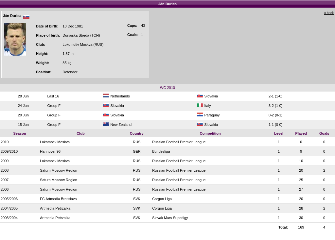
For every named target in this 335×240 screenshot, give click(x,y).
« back (329, 13)
